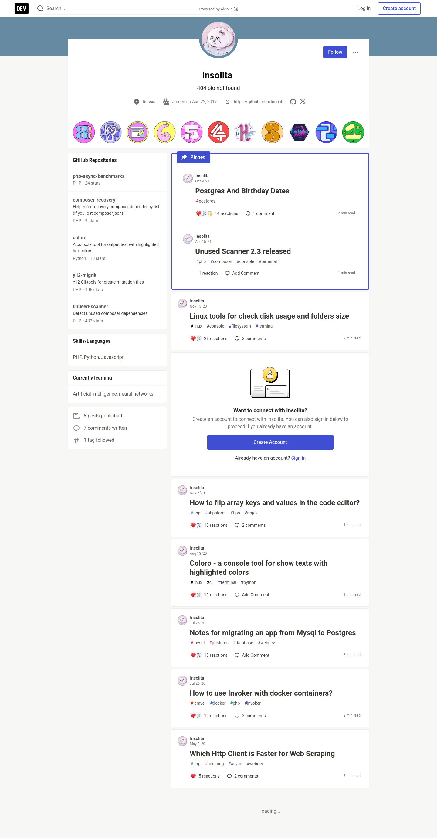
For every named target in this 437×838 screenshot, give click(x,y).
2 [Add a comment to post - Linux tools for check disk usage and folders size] (249, 338)
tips (235, 513)
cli (210, 582)
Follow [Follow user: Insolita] (335, 52)
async (235, 764)
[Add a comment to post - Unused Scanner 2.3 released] (206, 273)
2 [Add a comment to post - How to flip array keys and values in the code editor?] (249, 525)
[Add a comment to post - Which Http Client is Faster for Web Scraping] (205, 776)
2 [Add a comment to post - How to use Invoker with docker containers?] (249, 715)
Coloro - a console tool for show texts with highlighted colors (258, 568)
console (245, 261)
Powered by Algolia (218, 9)
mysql (198, 643)
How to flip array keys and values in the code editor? (275, 503)
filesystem (240, 326)
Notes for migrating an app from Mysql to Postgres (273, 632)
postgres (205, 201)
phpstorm (215, 513)
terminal (268, 261)
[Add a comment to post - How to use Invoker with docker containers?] (209, 715)
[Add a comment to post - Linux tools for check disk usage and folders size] (209, 338)
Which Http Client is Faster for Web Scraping (262, 753)
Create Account (270, 442)
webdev (266, 643)
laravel (198, 703)
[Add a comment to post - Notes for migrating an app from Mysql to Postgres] (209, 655)
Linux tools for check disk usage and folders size (269, 316)
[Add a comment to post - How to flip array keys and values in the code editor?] (209, 525)
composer (221, 261)
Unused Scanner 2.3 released (243, 251)
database (243, 643)
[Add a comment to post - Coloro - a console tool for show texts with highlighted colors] (209, 594)
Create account (399, 8)
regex (251, 513)
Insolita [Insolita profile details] (202, 175)
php (201, 261)
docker (217, 703)
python (248, 582)
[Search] (40, 8)
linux (196, 326)
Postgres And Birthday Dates (242, 191)
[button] (84, 132)
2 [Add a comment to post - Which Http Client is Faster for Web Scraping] (242, 776)
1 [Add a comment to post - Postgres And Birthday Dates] (259, 213)
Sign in (298, 458)
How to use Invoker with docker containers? (261, 693)
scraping (214, 764)
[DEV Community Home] (21, 8)
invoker (253, 703)
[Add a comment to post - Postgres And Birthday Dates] (217, 213)
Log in (364, 8)
